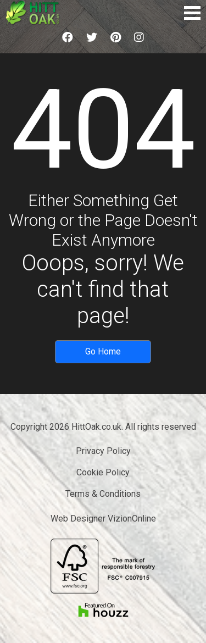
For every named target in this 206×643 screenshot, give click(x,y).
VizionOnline (132, 518)
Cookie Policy (103, 472)
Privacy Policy (103, 451)
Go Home (103, 351)
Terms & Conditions (103, 494)
